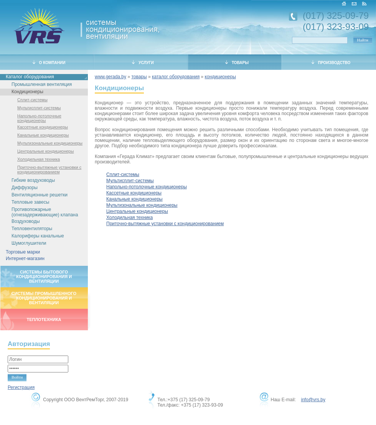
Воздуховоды (26, 221)
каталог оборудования (176, 76)
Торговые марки (23, 252)
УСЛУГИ (142, 62)
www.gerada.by (110, 76)
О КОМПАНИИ (49, 62)
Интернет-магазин (25, 258)
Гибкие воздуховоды (33, 180)
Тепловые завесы (30, 202)
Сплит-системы (32, 99)
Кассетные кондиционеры (42, 127)
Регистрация (21, 387)
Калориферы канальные (38, 236)
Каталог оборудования (30, 76)
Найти (362, 40)
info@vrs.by (313, 399)
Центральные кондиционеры (45, 151)
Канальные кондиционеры (43, 135)
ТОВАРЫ (237, 62)
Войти (17, 377)
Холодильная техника (38, 159)
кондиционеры (220, 76)
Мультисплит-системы (39, 107)
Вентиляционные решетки (40, 195)
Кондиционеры (27, 91)
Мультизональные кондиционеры (49, 143)
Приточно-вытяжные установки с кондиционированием (49, 169)
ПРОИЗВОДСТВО (331, 62)
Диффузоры (25, 187)
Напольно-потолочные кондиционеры (39, 118)
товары (139, 76)
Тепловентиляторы (32, 228)
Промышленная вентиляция (42, 84)
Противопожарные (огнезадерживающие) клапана (45, 212)
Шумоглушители (29, 243)
